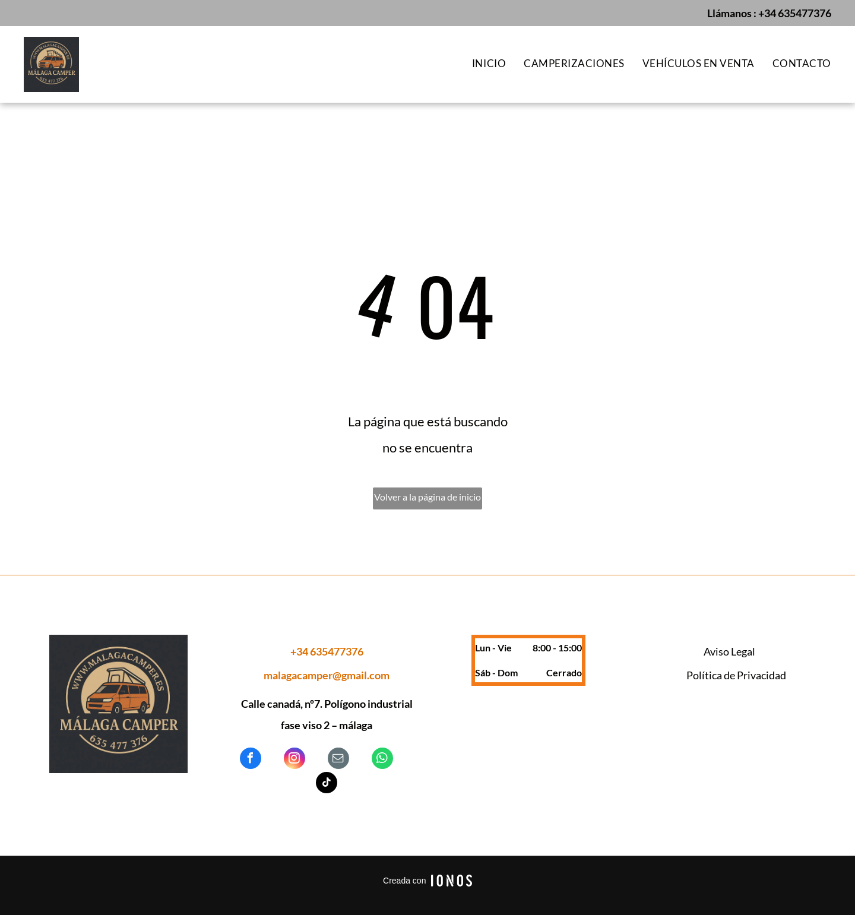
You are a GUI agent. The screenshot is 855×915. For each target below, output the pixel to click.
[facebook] (250, 760)
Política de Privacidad (736, 675)
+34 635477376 (794, 13)
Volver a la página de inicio (427, 496)
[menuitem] (480, 63)
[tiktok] (326, 784)
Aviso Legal (729, 651)
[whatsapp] (382, 760)
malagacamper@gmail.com (327, 675)
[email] (338, 760)
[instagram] (294, 760)
